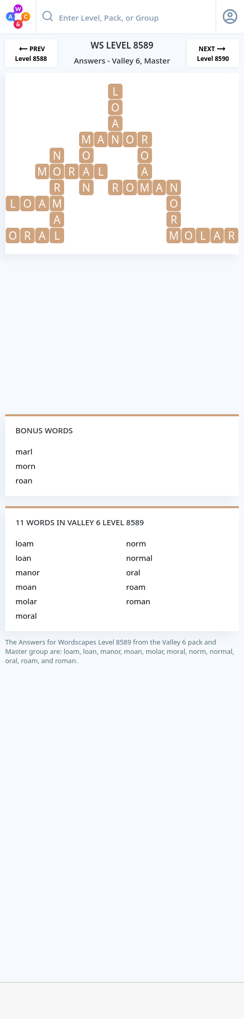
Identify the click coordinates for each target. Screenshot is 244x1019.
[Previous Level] (31, 53)
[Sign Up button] (230, 16)
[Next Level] (213, 53)
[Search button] (47, 16)
